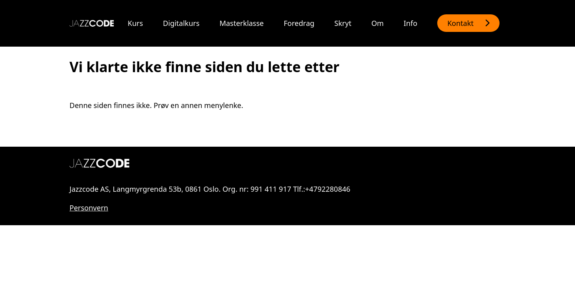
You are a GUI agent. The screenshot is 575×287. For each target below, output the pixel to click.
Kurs (135, 23)
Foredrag (299, 23)
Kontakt (460, 23)
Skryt (342, 23)
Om (377, 23)
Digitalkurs (181, 23)
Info (410, 23)
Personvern (88, 207)
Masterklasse (242, 23)
